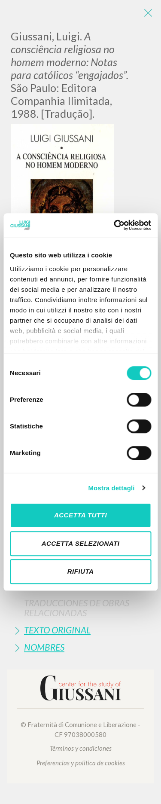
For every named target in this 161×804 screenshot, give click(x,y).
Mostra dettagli (111, 488)
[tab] (80, 608)
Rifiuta (80, 571)
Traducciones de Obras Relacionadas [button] (76, 608)
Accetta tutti (80, 515)
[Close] (148, 12)
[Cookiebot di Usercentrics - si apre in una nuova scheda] (114, 225)
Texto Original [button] (57, 630)
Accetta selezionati (81, 543)
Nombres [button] (44, 647)
